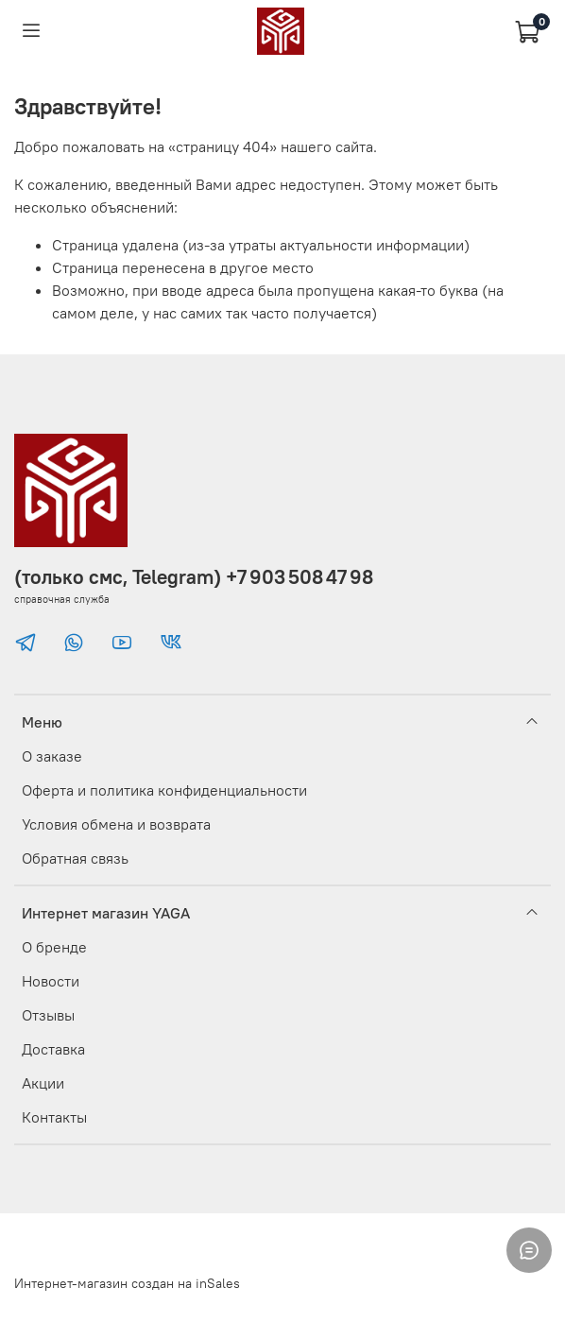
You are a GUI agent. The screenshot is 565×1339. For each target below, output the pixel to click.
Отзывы (48, 1014)
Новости (50, 980)
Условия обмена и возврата (116, 824)
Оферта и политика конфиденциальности (164, 790)
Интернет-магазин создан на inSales (127, 1283)
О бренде (54, 946)
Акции (43, 1082)
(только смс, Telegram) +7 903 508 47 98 (193, 577)
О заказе (52, 756)
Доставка (53, 1048)
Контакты (54, 1116)
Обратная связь (75, 858)
